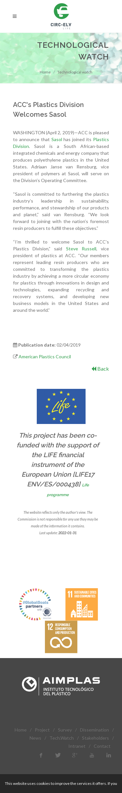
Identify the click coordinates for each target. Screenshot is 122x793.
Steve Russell (81, 248)
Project (42, 730)
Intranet (77, 746)
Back (100, 368)
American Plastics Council (45, 356)
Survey (65, 730)
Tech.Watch (61, 738)
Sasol (56, 139)
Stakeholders (95, 738)
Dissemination (94, 730)
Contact (102, 746)
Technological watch (74, 72)
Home (45, 72)
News (35, 738)
